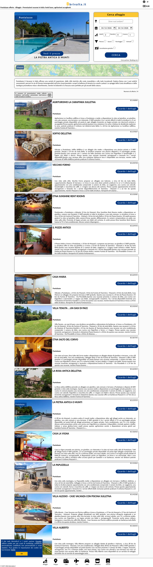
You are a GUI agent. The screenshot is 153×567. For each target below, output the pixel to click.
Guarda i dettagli (127, 108)
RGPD (13, 550)
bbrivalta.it (76, 4)
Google (38, 541)
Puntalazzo (20, 104)
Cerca (116, 55)
